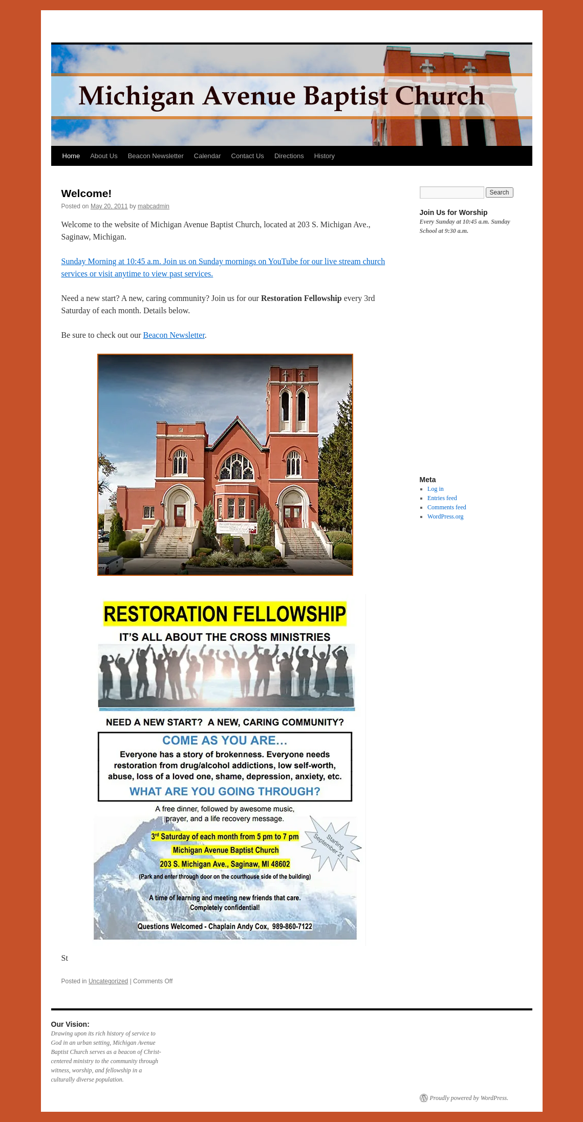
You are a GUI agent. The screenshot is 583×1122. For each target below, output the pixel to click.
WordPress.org (445, 516)
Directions (289, 156)
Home (71, 156)
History (324, 156)
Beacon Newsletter (156, 156)
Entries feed (442, 498)
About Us (103, 156)
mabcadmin (153, 206)
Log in (435, 488)
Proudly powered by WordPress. (469, 1098)
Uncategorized (108, 981)
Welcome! (86, 193)
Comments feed (446, 507)
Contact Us (247, 156)
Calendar (207, 156)
